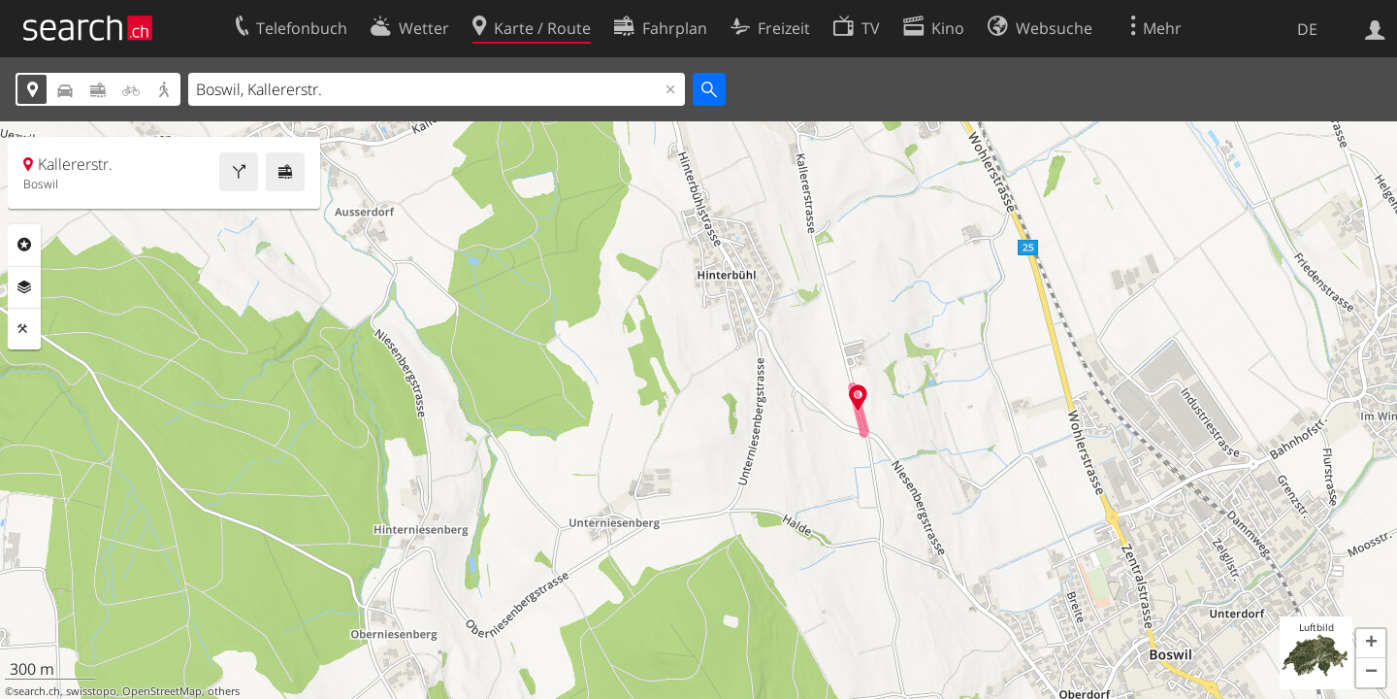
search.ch (37, 691)
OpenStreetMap (162, 691)
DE (1307, 29)
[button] (1370, 643)
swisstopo (91, 691)
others (224, 691)
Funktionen (24, 329)
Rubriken (24, 244)
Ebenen (24, 287)
